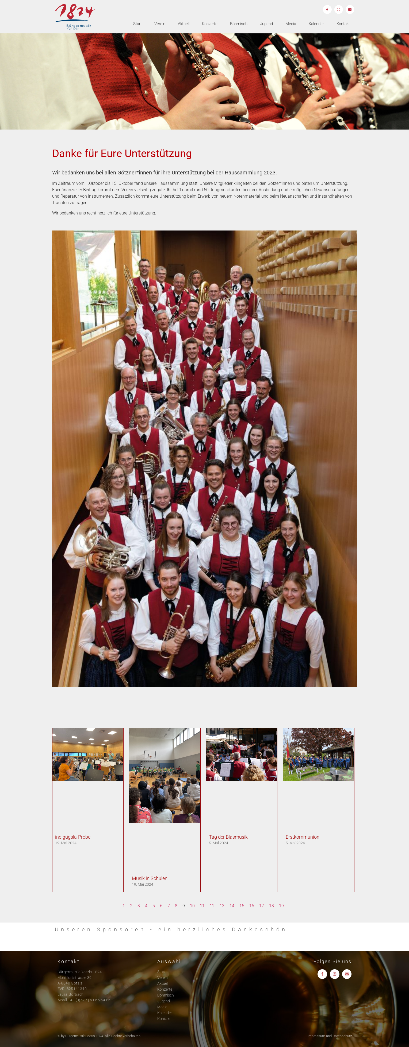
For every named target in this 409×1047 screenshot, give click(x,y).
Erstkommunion (302, 837)
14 (232, 905)
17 (261, 905)
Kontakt (343, 24)
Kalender (316, 24)
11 (202, 905)
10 (192, 905)
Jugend (266, 24)
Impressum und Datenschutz (330, 1036)
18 (271, 905)
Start (137, 24)
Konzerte (209, 24)
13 (222, 905)
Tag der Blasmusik (228, 837)
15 (241, 905)
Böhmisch (238, 24)
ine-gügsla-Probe (72, 837)
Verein (159, 24)
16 (251, 905)
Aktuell (183, 24)
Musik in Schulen (149, 878)
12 (212, 905)
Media (290, 24)
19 (281, 905)
